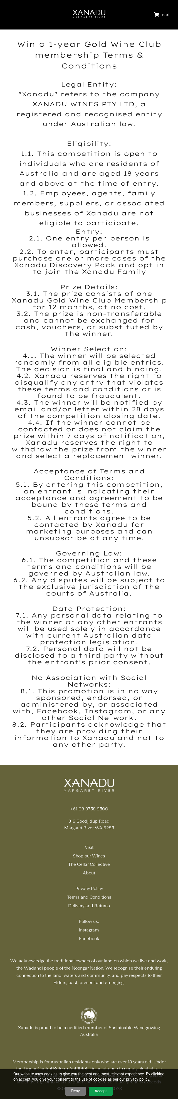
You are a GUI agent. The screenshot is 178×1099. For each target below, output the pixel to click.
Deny (75, 1091)
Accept (101, 1091)
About (89, 873)
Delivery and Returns (89, 905)
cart (166, 14)
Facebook (89, 938)
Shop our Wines (89, 856)
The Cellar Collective (89, 864)
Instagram (89, 930)
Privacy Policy (89, 888)
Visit (89, 847)
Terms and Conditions (89, 897)
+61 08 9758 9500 (89, 809)
